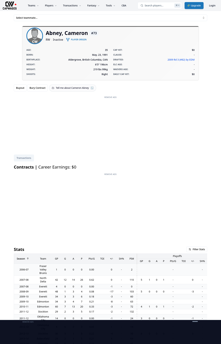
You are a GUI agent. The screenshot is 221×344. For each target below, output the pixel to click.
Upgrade (194, 5)
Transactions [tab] (24, 158)
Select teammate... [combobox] (110, 17)
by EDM (190, 59)
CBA (124, 5)
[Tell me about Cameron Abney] (72, 87)
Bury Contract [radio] (37, 87)
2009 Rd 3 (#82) (176, 59)
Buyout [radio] (20, 87)
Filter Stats (197, 249)
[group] (31, 87)
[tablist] (24, 158)
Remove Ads (110, 97)
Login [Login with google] (212, 5)
